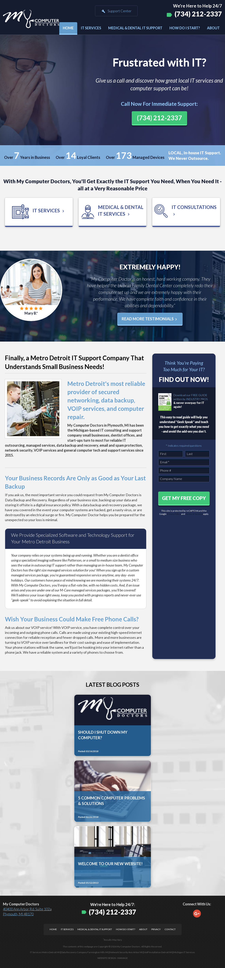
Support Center (116, 11)
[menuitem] (68, 28)
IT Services (91, 28)
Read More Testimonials (149, 319)
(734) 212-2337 (198, 14)
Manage (123, 958)
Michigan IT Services (184, 952)
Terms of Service (194, 514)
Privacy (156, 929)
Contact (170, 929)
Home (68, 28)
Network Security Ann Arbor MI (126, 952)
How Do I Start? (184, 28)
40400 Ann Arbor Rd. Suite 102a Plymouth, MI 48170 (27, 911)
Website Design (106, 958)
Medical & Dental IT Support (135, 28)
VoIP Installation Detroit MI (158, 952)
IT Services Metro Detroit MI (45, 952)
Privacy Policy (174, 514)
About (213, 28)
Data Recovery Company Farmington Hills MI (84, 952)
